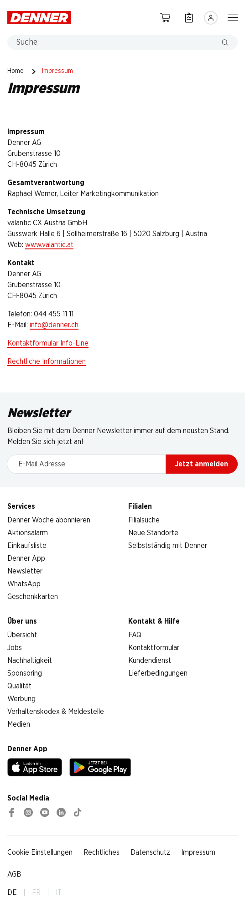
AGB (14, 874)
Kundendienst (149, 660)
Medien (18, 724)
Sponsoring (24, 673)
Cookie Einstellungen (40, 852)
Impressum (198, 852)
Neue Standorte (153, 533)
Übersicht (22, 635)
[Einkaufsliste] (189, 17)
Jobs (14, 647)
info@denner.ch (54, 325)
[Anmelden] (211, 18)
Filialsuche (144, 520)
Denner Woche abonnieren (48, 520)
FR (36, 892)
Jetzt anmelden (201, 464)
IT (59, 892)
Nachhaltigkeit (29, 660)
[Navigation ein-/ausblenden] (233, 16)
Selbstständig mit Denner (167, 545)
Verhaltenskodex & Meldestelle (55, 711)
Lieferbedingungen (158, 673)
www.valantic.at (49, 244)
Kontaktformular (153, 647)
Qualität (19, 686)
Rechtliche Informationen (46, 361)
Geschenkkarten (32, 596)
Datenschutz (150, 852)
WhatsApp (24, 584)
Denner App (26, 558)
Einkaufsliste (27, 545)
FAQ (134, 635)
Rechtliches (101, 852)
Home (15, 71)
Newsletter (24, 571)
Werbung (21, 698)
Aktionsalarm (27, 533)
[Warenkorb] (165, 17)
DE (12, 892)
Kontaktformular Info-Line (48, 343)
